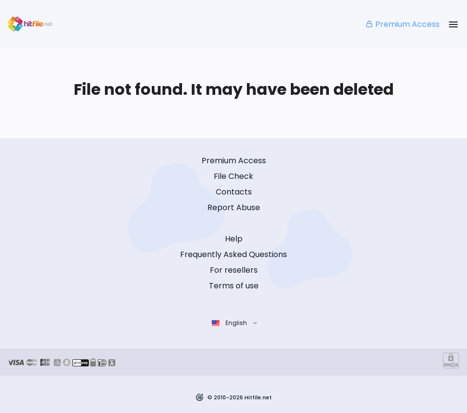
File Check (233, 176)
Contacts (234, 191)
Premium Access (402, 24)
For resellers (234, 270)
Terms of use (234, 285)
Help (234, 238)
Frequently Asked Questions (233, 254)
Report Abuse (233, 207)
